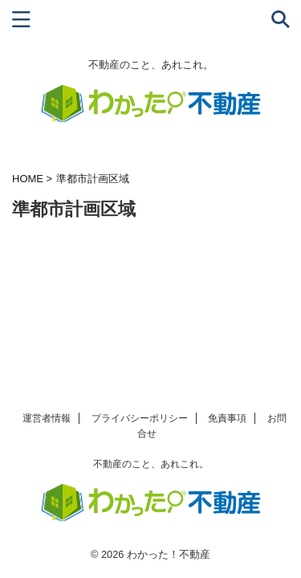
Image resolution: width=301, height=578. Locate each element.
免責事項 (227, 418)
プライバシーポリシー (140, 418)
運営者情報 (46, 418)
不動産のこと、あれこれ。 (151, 464)
